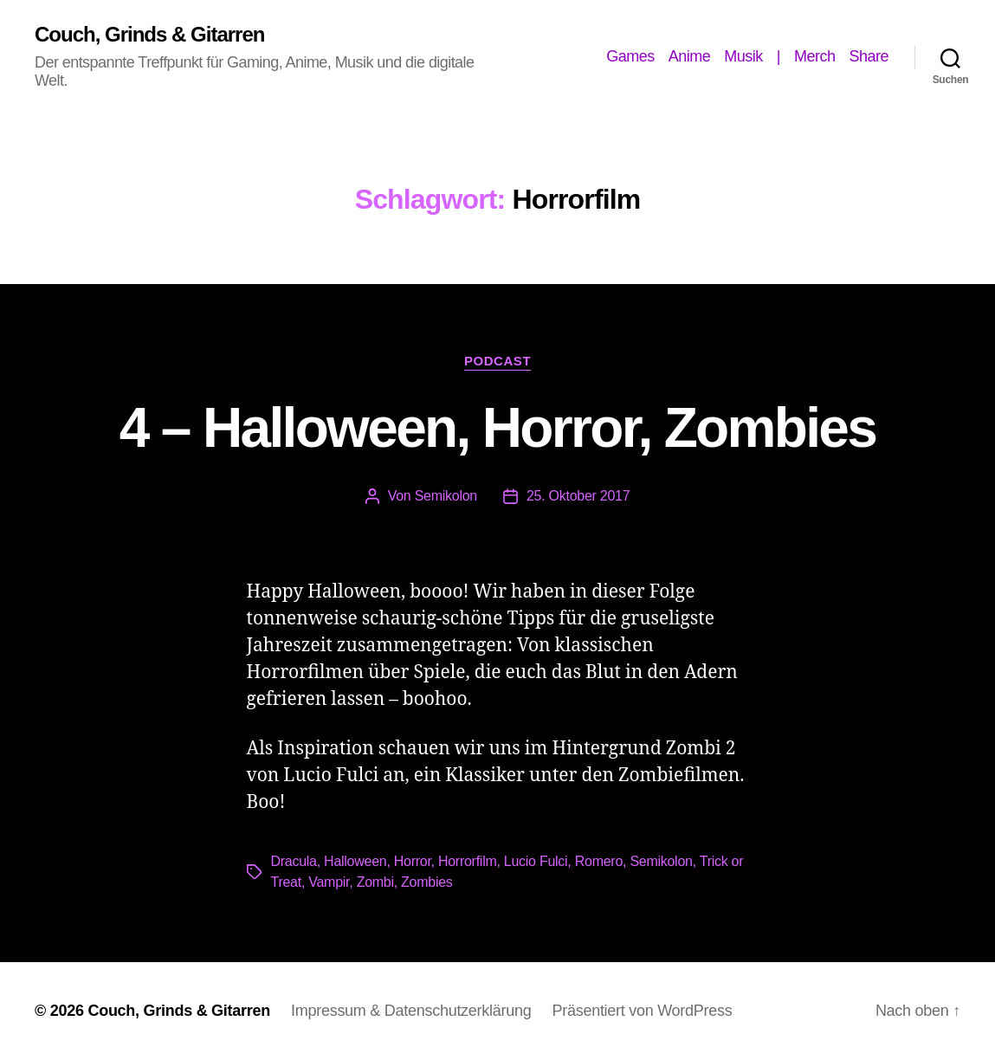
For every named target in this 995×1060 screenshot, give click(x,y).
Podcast (497, 360)
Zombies (426, 882)
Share (868, 56)
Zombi (375, 882)
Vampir (328, 882)
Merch (815, 56)
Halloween (355, 861)
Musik (743, 56)
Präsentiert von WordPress (642, 1010)
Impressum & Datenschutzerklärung (411, 1010)
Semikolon (446, 495)
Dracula (294, 861)
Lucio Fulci (536, 861)
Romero (599, 861)
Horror (412, 861)
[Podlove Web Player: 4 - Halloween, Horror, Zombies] (498, 553)
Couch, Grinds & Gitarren (149, 34)
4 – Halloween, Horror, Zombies (497, 428)
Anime (690, 56)
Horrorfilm (467, 861)
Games (630, 56)
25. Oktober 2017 (578, 495)
